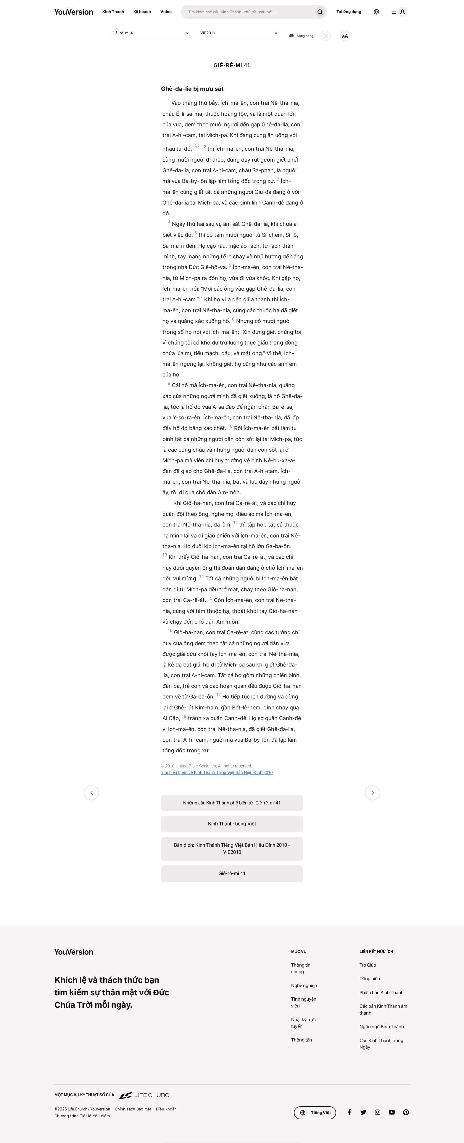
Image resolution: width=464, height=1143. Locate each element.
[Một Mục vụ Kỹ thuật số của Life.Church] (232, 1092)
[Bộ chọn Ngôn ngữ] (376, 12)
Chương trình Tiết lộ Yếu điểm (82, 1115)
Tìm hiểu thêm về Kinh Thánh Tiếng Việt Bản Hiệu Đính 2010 (217, 772)
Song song (301, 35)
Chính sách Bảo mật (133, 1109)
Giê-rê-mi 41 (151, 33)
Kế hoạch (142, 11)
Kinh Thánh (113, 11)
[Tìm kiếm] (247, 12)
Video (166, 11)
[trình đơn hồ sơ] (398, 12)
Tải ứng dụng (348, 11)
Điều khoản (166, 1109)
